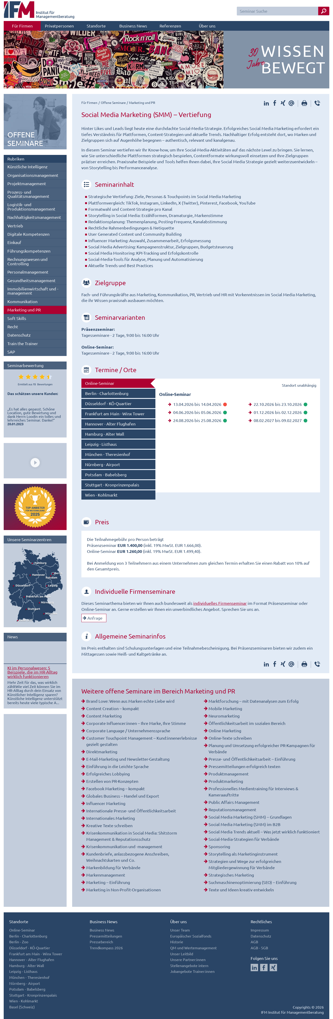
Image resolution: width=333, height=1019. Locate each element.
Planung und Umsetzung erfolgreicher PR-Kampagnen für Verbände (262, 748)
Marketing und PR (24, 309)
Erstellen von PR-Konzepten (112, 781)
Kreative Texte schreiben (109, 825)
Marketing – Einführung (108, 882)
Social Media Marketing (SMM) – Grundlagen (250, 816)
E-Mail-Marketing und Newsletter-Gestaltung (128, 759)
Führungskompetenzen (28, 250)
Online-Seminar (99, 383)
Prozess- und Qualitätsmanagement (28, 194)
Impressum (260, 930)
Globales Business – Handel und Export (122, 795)
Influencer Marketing (105, 803)
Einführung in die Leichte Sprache (117, 766)
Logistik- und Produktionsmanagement (31, 206)
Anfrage (92, 617)
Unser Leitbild (181, 953)
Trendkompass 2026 (106, 947)
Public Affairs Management (234, 802)
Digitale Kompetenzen (28, 234)
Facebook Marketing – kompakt (115, 788)
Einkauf (14, 242)
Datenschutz (19, 334)
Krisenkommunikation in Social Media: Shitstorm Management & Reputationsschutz (131, 835)
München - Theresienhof (107, 454)
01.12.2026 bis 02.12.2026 (278, 412)
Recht (12, 326)
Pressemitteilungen (106, 936)
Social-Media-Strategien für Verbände (244, 839)
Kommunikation (22, 301)
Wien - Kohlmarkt (101, 494)
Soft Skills (16, 318)
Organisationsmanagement (32, 175)
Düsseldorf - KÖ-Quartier (108, 403)
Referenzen (170, 25)
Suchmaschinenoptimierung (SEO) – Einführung (252, 882)
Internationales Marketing (110, 818)
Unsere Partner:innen (188, 959)
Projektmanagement (26, 183)
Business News (133, 25)
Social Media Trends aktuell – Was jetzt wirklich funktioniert (264, 831)
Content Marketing (104, 715)
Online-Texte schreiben (230, 738)
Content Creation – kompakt (112, 708)
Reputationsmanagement (232, 809)
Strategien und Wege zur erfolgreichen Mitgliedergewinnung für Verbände (245, 864)
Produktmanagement (229, 773)
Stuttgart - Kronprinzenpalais (112, 484)
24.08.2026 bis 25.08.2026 (197, 420)
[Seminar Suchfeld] (283, 11)
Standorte (96, 25)
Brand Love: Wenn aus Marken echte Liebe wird (130, 701)
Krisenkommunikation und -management (124, 846)
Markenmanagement (105, 874)
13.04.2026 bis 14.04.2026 (197, 404)
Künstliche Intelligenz (27, 166)
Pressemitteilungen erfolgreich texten (244, 766)
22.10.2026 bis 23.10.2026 (278, 404)
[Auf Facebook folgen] (264, 967)
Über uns (207, 25)
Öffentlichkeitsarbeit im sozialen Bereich (247, 723)
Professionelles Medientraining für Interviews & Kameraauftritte (253, 791)
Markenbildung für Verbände (113, 867)
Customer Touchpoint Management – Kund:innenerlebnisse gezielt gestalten (141, 741)
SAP (11, 351)
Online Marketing (225, 730)
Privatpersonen (59, 25)
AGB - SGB (259, 947)
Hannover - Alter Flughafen (110, 423)
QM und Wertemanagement (193, 947)
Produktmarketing (226, 781)
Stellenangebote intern (189, 965)
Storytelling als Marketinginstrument (243, 853)
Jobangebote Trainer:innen (192, 971)
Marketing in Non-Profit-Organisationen (123, 889)
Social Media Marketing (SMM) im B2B (245, 824)
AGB (254, 941)
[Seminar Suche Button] (323, 11)
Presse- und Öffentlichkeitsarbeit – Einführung (252, 759)
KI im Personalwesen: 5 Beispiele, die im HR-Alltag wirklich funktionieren (32, 672)
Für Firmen (22, 25)
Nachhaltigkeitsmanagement (34, 217)
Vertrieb (15, 225)
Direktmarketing (101, 751)
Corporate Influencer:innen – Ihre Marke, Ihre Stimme (136, 723)
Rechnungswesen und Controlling (27, 261)
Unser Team (180, 930)
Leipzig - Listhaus (101, 444)
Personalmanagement (27, 271)
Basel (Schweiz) (22, 1006)
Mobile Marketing (225, 708)
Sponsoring (219, 846)
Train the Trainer (22, 343)
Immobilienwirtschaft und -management (32, 290)
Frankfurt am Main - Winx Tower (115, 413)
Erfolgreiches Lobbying (108, 773)
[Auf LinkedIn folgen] (254, 967)
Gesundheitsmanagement (31, 280)
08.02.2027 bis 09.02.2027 (278, 420)
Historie (176, 941)
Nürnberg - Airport (102, 464)
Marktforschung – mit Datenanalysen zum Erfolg (254, 701)
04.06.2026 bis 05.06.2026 (197, 412)
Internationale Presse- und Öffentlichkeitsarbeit (131, 810)
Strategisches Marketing (231, 874)
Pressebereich (101, 941)
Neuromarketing (224, 715)
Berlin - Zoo (18, 941)
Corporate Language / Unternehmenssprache (128, 730)
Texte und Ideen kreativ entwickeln (241, 889)
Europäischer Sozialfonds (190, 936)
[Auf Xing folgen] (273, 967)
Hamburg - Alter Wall (104, 433)
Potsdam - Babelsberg (105, 474)
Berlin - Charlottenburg (106, 393)
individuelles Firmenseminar (220, 603)
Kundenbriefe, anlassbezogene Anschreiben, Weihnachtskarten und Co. (127, 856)
